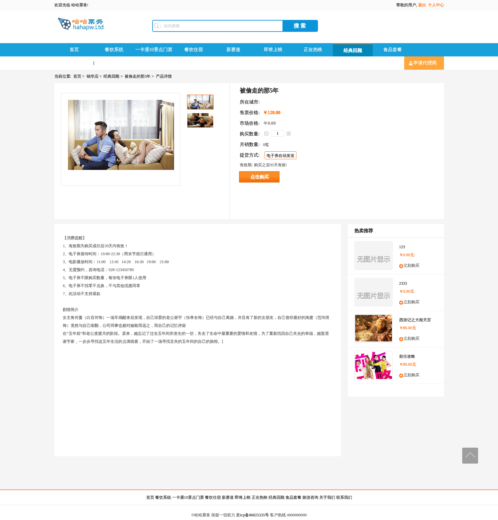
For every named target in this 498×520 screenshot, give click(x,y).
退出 (422, 5)
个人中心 (436, 5)
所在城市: (250, 102)
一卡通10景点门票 (153, 49)
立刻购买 (411, 265)
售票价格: (250, 112)
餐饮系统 (114, 49)
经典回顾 (352, 50)
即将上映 (273, 49)
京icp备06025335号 (252, 515)
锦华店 (92, 76)
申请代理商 (423, 63)
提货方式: (250, 155)
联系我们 (114, 62)
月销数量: (250, 144)
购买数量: (250, 133)
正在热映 (313, 49)
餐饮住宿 (193, 49)
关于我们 (327, 497)
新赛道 (233, 49)
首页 (74, 49)
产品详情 (164, 76)
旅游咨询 (74, 62)
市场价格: (250, 123)
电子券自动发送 (280, 155)
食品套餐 (392, 49)
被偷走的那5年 (138, 76)
